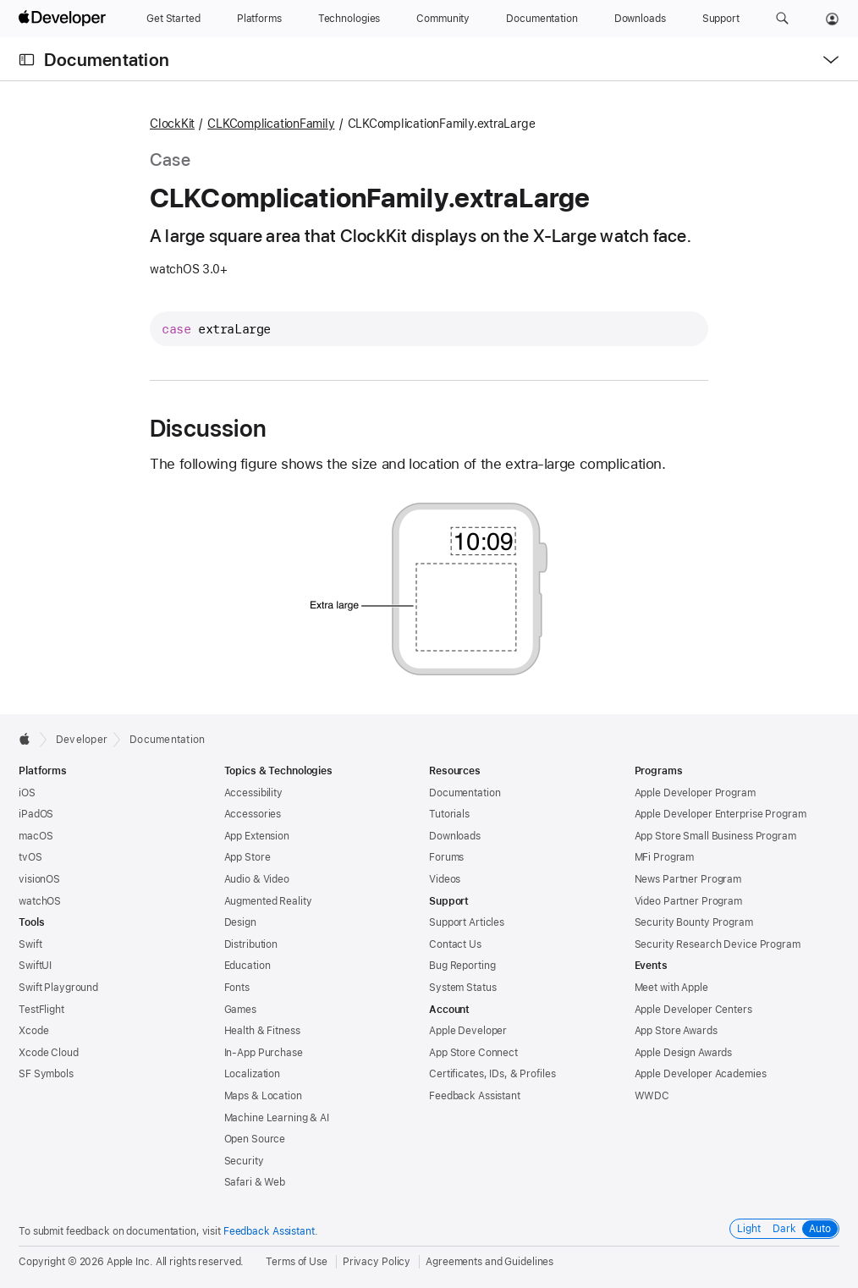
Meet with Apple (671, 988)
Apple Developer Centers (693, 1010)
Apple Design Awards (684, 1053)
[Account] (832, 18)
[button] (782, 18)
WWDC (652, 1096)
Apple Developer (468, 1031)
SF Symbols (46, 1074)
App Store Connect (473, 1053)
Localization (252, 1074)
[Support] (721, 18)
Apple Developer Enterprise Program (720, 814)
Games (240, 1010)
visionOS (39, 879)
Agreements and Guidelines (489, 1262)
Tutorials (449, 814)
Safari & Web (255, 1182)
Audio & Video (256, 879)
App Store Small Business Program (715, 836)
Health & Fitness (262, 1031)
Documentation (106, 59)
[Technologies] (349, 18)
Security (244, 1161)
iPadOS (36, 814)
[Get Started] (173, 18)
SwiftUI (35, 966)
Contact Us (455, 944)
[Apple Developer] (64, 18)
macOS (35, 836)
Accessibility (253, 793)
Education (247, 966)
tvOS (30, 857)
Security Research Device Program (717, 944)
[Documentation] (541, 18)
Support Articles (466, 922)
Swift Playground (58, 988)
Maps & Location (263, 1096)
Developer (81, 740)
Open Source (255, 1139)
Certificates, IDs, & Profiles (492, 1074)
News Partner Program (688, 879)
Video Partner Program (688, 901)
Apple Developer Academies (701, 1074)
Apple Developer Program (695, 793)
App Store (247, 857)
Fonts (237, 988)
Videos (444, 879)
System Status (462, 988)
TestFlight (41, 1010)
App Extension (256, 836)
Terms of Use (296, 1262)
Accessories (253, 814)
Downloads (455, 836)
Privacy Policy (376, 1262)
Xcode (33, 1031)
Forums (446, 857)
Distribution (251, 944)
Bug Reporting (462, 966)
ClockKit (172, 123)
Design (240, 922)
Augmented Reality (268, 901)
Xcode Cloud (49, 1053)
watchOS (40, 901)
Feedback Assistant (474, 1096)
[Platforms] (259, 18)
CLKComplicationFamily (270, 123)
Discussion (208, 428)
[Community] (443, 18)
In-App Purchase (263, 1053)
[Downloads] (640, 18)
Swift (30, 944)
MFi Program (665, 857)
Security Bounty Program (694, 922)
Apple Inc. (130, 1262)
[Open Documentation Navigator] (26, 59)
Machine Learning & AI (276, 1118)
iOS (27, 793)
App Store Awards (676, 1031)
